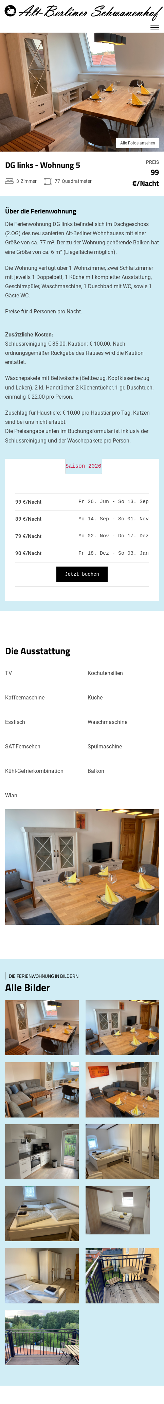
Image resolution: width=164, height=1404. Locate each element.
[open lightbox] (42, 1027)
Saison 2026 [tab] (84, 466)
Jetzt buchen (82, 574)
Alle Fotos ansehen (137, 143)
